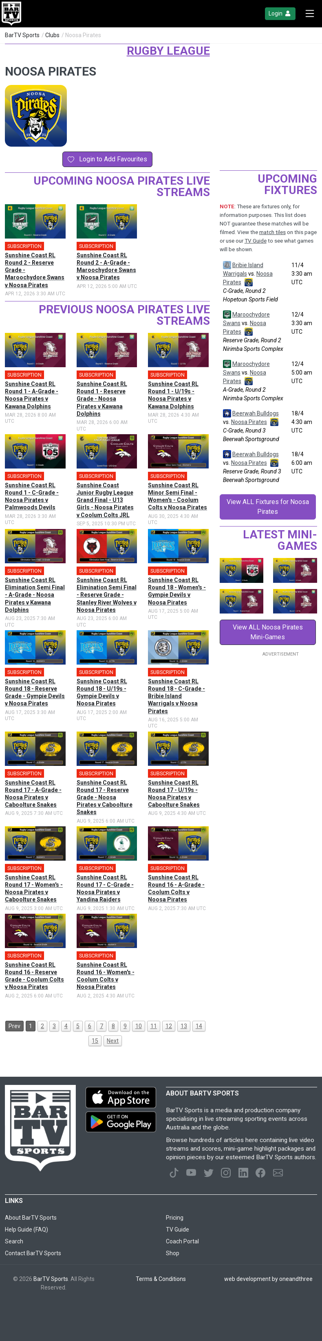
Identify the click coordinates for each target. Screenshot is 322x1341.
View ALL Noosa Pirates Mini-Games (268, 632)
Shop (172, 1253)
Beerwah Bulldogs (255, 413)
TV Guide (256, 241)
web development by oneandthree (268, 1279)
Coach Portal (182, 1241)
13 (184, 1026)
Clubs (52, 35)
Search (14, 1241)
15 (95, 1041)
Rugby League (168, 51)
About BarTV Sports (31, 1217)
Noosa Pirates (249, 422)
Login (280, 13)
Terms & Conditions (161, 1279)
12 (168, 1026)
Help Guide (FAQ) (26, 1229)
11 (153, 1026)
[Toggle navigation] (310, 14)
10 (138, 1026)
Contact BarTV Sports (33, 1253)
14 (199, 1026)
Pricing (174, 1217)
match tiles (272, 232)
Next (113, 1041)
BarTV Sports (22, 35)
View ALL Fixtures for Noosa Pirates (268, 506)
